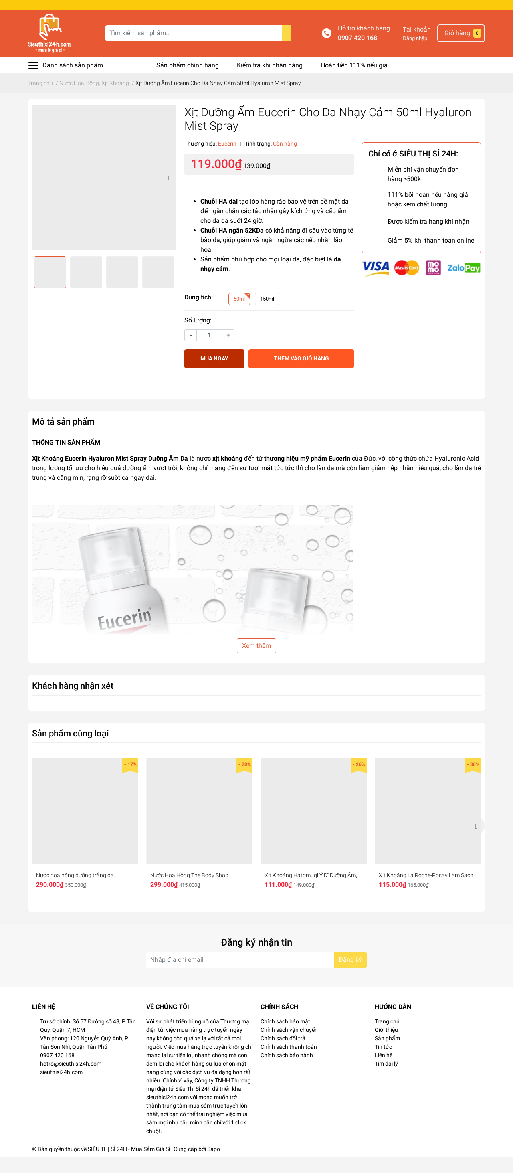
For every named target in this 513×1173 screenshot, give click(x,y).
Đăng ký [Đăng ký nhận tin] (350, 976)
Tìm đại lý (386, 1080)
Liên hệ (383, 1071)
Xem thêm (256, 662)
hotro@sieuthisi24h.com (70, 1080)
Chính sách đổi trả (283, 1055)
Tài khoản (417, 46)
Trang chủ (387, 1038)
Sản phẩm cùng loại (70, 749)
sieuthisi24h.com (61, 1088)
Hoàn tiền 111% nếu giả (354, 81)
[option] (104, 194)
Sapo (213, 1165)
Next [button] (167, 194)
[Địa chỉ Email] (256, 976)
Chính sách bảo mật (285, 1038)
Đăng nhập (415, 55)
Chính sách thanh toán (289, 1063)
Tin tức (383, 1063)
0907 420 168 (357, 54)
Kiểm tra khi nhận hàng (270, 81)
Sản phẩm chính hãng (187, 81)
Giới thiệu (386, 1046)
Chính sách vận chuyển (289, 1046)
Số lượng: (198, 336)
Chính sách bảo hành (287, 1071)
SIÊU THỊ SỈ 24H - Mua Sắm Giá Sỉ (129, 1165)
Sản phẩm (387, 1055)
